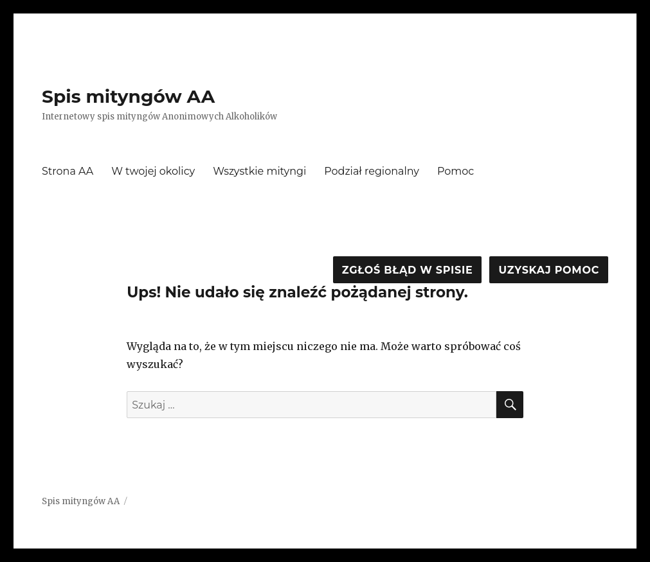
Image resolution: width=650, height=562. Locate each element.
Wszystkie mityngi (259, 171)
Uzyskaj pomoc (548, 270)
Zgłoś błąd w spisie (407, 270)
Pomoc (455, 171)
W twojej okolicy (153, 171)
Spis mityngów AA (128, 96)
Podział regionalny (371, 171)
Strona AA (67, 171)
